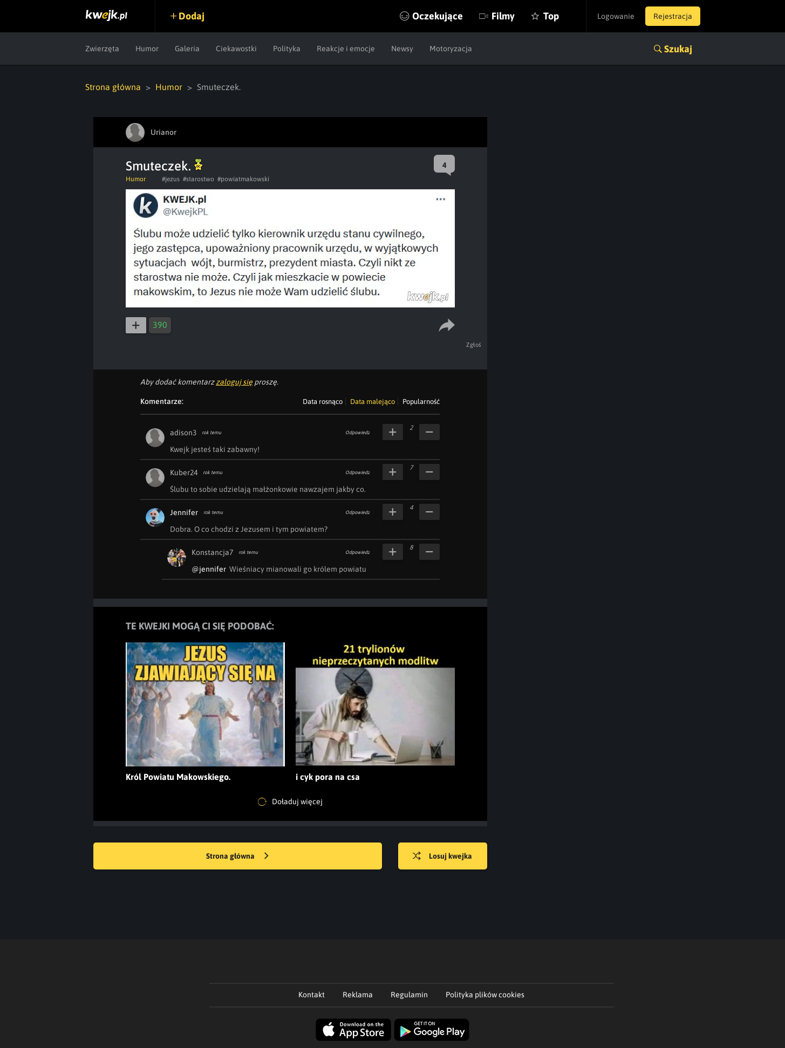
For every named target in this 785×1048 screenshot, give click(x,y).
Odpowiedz (357, 432)
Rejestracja (672, 16)
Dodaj (191, 16)
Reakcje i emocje (346, 48)
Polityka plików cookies (485, 994)
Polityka (287, 48)
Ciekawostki (236, 48)
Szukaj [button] (678, 48)
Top (551, 16)
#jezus (171, 179)
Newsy (402, 48)
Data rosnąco (323, 402)
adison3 (183, 432)
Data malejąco (372, 402)
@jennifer (209, 569)
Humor (147, 48)
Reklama (358, 994)
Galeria (187, 48)
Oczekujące (437, 16)
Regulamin (409, 994)
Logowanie (615, 16)
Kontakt (311, 994)
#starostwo (198, 179)
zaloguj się (234, 382)
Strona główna (113, 87)
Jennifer (184, 512)
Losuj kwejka (442, 856)
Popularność (421, 402)
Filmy (503, 16)
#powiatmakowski (243, 179)
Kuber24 (183, 472)
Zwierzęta (102, 48)
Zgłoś (474, 344)
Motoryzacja (450, 48)
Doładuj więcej (290, 802)
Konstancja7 (212, 552)
